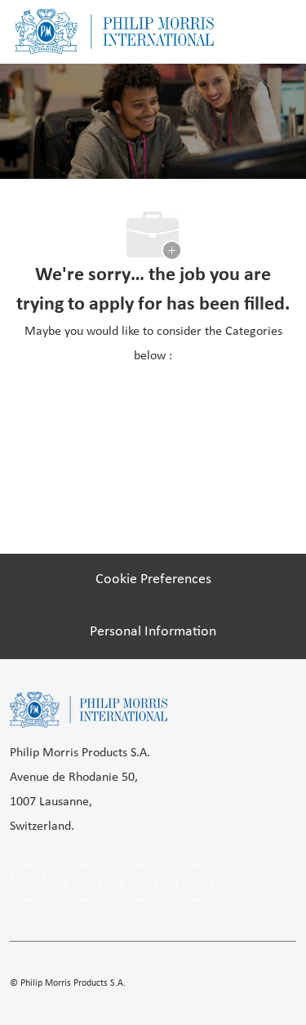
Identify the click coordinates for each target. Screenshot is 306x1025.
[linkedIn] (83, 883)
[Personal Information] (153, 632)
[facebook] (28, 883)
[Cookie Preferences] (153, 580)
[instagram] (139, 883)
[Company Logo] (114, 31)
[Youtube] (194, 883)
